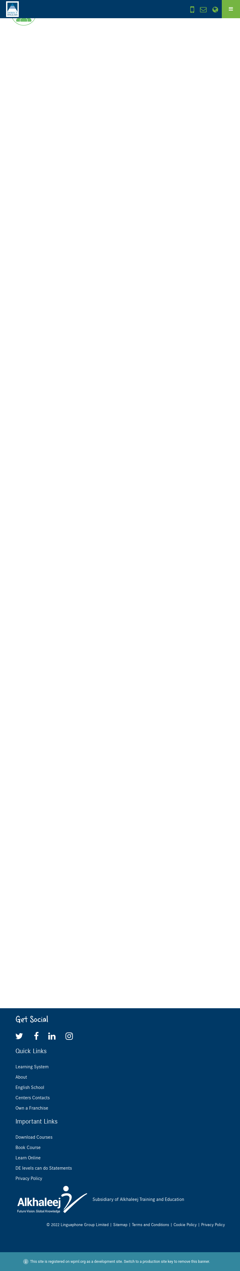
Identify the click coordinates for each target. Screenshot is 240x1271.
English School (29, 1087)
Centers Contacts (32, 1097)
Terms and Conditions (150, 1224)
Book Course (28, 1147)
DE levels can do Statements (43, 1168)
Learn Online (28, 1158)
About (21, 1077)
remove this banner (193, 1261)
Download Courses (33, 1137)
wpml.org (78, 1261)
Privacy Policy (28, 1178)
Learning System (32, 1067)
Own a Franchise (31, 1108)
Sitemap (120, 1224)
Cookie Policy (185, 1224)
